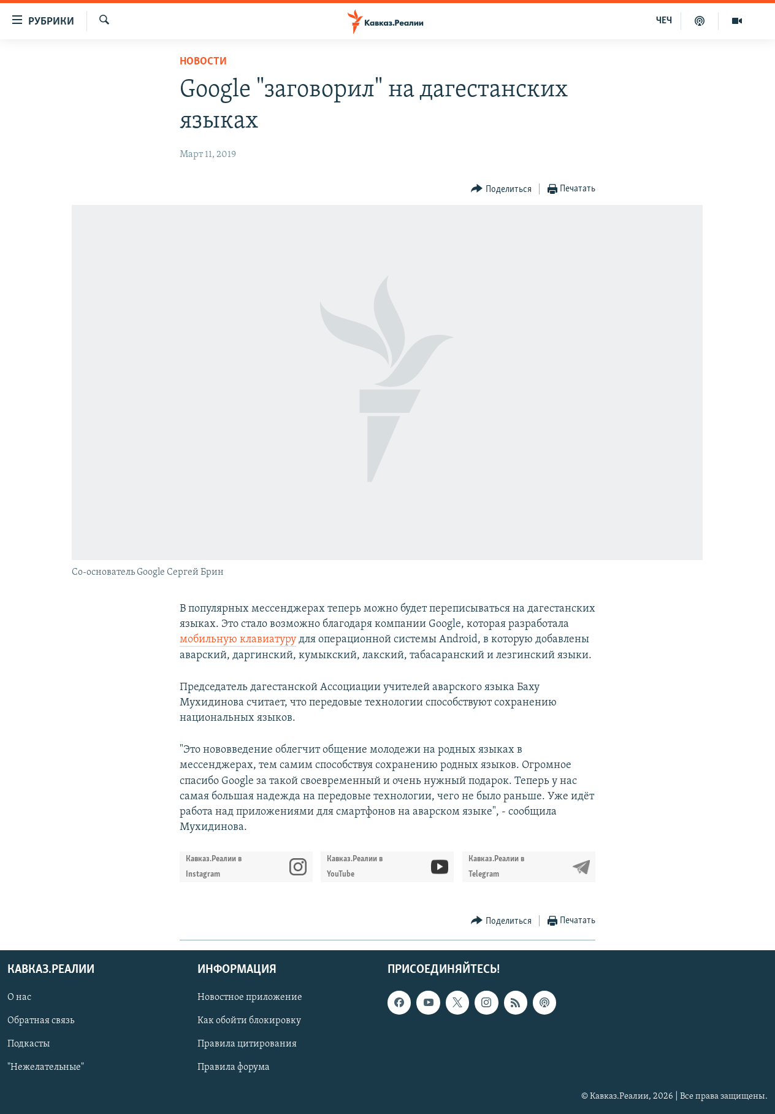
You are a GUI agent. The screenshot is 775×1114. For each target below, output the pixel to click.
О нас (19, 997)
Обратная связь (40, 1021)
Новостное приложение (249, 997)
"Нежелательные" (45, 1067)
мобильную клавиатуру (238, 639)
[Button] (501, 189)
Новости (203, 61)
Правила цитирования (247, 1044)
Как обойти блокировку (249, 1021)
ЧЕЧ (664, 21)
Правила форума (233, 1067)
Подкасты (28, 1044)
